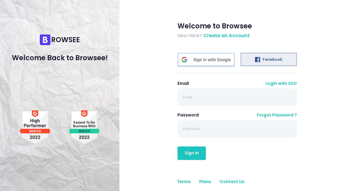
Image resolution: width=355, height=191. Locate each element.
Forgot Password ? (277, 115)
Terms (184, 182)
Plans (205, 182)
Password (188, 115)
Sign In (192, 153)
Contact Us (232, 182)
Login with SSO (281, 83)
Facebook (268, 59)
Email (183, 83)
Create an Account (227, 35)
